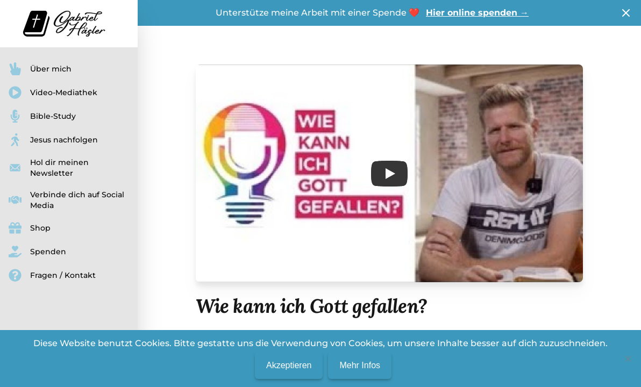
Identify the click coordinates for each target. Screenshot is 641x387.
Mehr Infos (359, 365)
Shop (30, 227)
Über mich (40, 68)
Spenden (37, 251)
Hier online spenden (477, 13)
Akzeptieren (289, 365)
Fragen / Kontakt (52, 275)
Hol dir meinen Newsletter (49, 167)
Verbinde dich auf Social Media (66, 200)
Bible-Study (42, 116)
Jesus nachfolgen (53, 139)
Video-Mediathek (53, 92)
